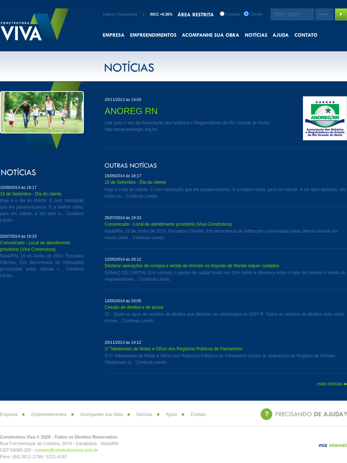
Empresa (8, 414)
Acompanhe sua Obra (101, 414)
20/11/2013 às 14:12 (123, 342)
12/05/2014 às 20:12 (123, 259)
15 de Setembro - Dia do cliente (31, 194)
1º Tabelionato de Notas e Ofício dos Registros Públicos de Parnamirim (173, 348)
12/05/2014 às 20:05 (123, 301)
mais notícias (332, 383)
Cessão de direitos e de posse (134, 307)
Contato (198, 414)
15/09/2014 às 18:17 (18, 187)
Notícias (144, 414)
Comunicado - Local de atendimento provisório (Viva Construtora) (168, 224)
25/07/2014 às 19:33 (18, 236)
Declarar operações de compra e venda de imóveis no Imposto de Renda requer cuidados (192, 265)
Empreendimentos (48, 414)
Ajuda (171, 414)
